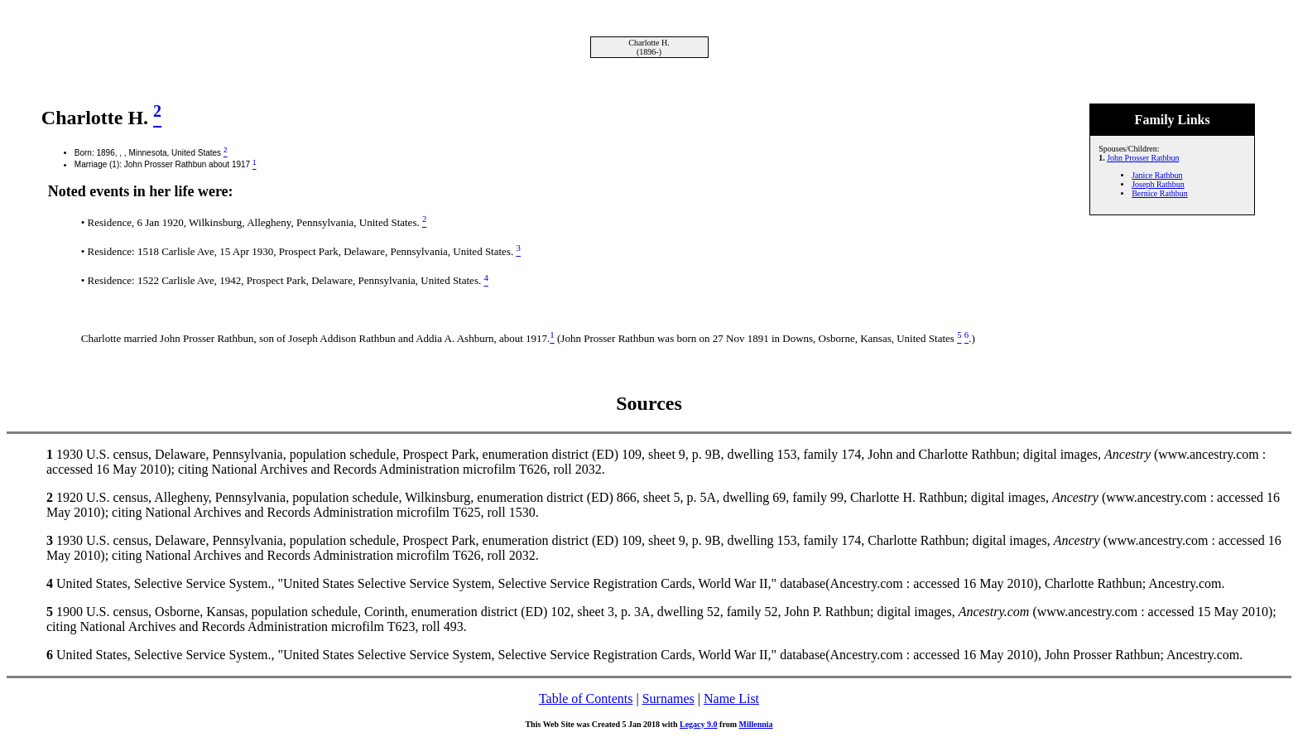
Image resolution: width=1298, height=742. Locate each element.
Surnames (668, 698)
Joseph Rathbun (1158, 184)
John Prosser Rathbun (1143, 157)
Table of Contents (586, 698)
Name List (731, 698)
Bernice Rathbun (1159, 193)
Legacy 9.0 (699, 724)
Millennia (755, 724)
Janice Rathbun (1157, 175)
